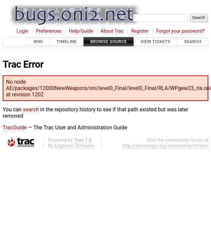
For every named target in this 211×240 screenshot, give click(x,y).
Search (192, 41)
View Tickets (155, 41)
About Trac (112, 31)
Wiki (38, 41)
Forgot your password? (180, 31)
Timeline (66, 41)
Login (23, 31)
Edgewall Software (74, 146)
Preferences (48, 31)
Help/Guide (81, 31)
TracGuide (15, 127)
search (31, 109)
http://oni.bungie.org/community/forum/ (165, 146)
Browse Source (108, 41)
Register (140, 31)
